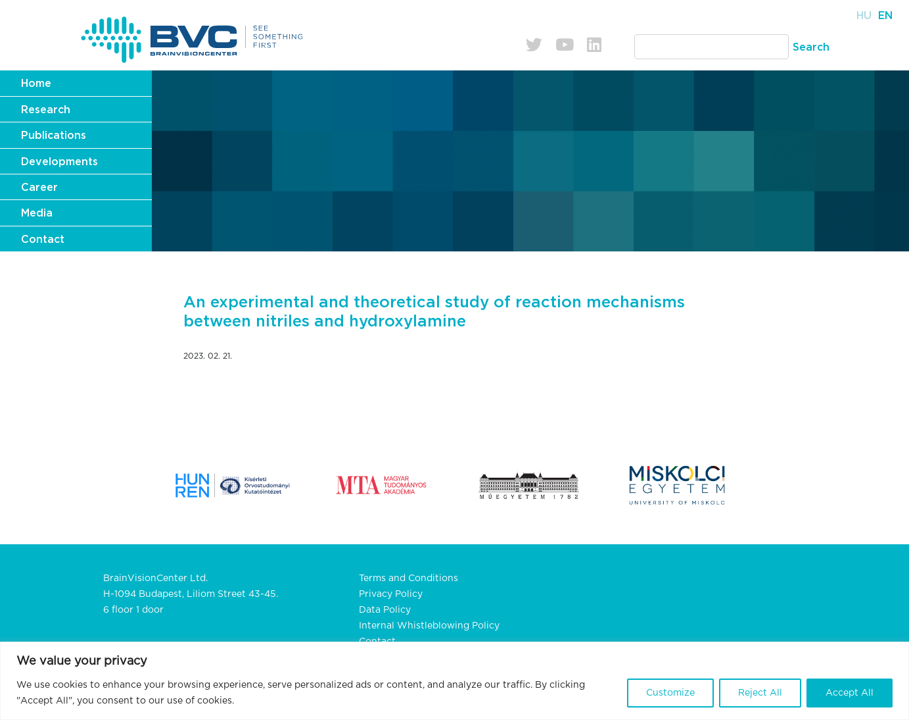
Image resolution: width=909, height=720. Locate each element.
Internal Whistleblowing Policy (429, 625)
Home (36, 83)
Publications (53, 135)
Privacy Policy (391, 594)
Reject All (760, 693)
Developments (59, 162)
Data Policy (385, 610)
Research (45, 110)
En (885, 16)
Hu (864, 16)
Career (39, 187)
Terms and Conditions (408, 578)
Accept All (850, 693)
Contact (42, 239)
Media (37, 213)
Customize (670, 693)
